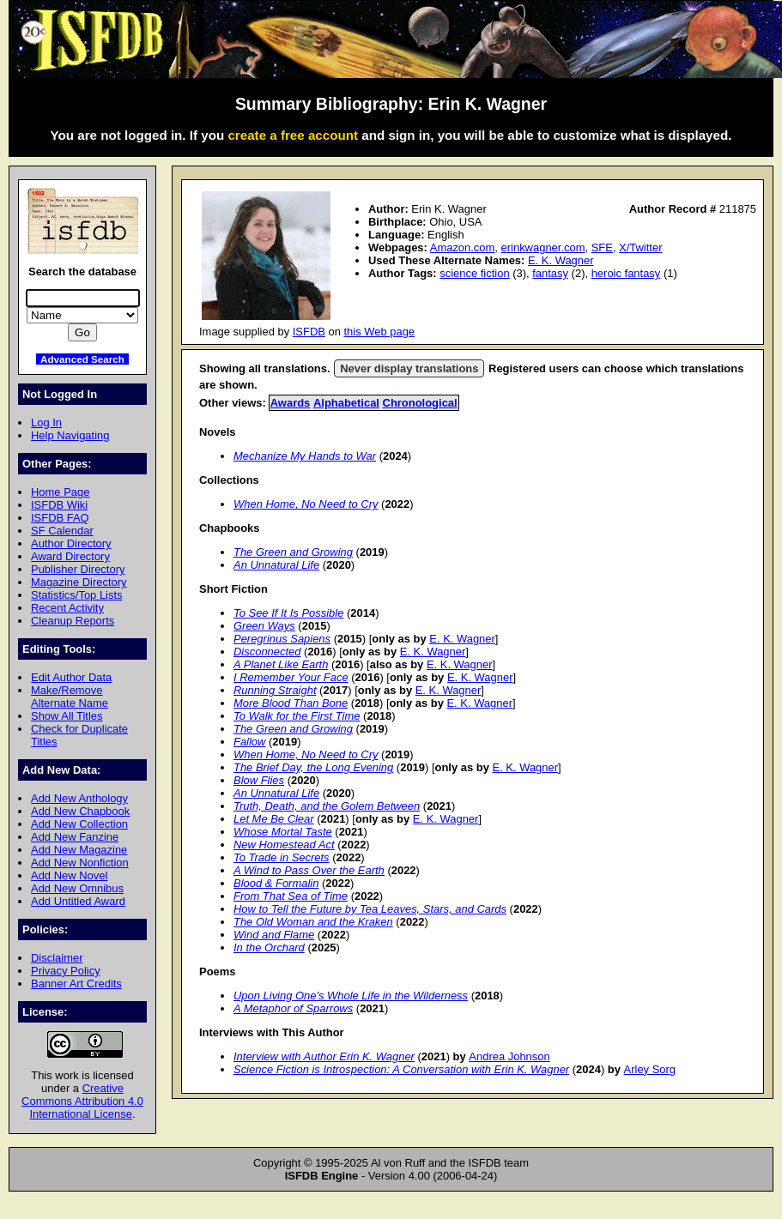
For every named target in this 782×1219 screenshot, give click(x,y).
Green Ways (264, 625)
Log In (46, 422)
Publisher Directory (77, 569)
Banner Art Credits (76, 983)
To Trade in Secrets (281, 857)
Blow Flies (258, 780)
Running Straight (275, 690)
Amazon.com (462, 247)
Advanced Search (82, 359)
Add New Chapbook (80, 811)
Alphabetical (346, 402)
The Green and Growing (293, 552)
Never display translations (409, 368)
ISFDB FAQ (60, 517)
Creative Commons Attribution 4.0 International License (82, 1101)
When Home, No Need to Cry (305, 504)
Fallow (249, 741)
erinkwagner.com (543, 247)
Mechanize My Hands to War (304, 456)
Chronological (420, 402)
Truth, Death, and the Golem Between (326, 806)
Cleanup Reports (72, 620)
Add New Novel (69, 875)
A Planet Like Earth (280, 664)
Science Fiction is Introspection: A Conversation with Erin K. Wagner (401, 1069)
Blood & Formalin (275, 883)
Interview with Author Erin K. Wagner (324, 1056)
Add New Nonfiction (80, 862)
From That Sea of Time (290, 896)
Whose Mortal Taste (282, 831)
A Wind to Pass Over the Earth (309, 870)
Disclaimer (56, 957)
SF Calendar (62, 530)
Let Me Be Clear (273, 818)
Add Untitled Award (78, 901)
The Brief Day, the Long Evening (313, 767)
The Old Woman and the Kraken (313, 921)
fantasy (550, 273)
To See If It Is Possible (288, 612)
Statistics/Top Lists (77, 594)
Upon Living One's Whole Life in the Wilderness (350, 995)
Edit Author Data (71, 677)
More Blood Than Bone (290, 703)
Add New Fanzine (74, 836)
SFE (602, 247)
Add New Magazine (79, 849)
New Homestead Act (284, 844)
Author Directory (71, 543)
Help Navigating (70, 435)
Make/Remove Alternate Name (69, 696)
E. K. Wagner (561, 260)
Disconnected (266, 651)
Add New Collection (79, 824)
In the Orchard (269, 947)
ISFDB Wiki (59, 504)
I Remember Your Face (291, 677)
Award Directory (70, 556)
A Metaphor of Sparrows (293, 1008)
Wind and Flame (273, 934)
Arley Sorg (650, 1069)
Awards (290, 402)
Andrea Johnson (509, 1056)
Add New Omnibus (77, 888)
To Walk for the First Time (296, 715)
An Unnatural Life (276, 564)
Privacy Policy (65, 970)
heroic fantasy (626, 273)
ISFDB (309, 331)
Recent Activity (67, 607)
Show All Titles (67, 715)
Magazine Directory (79, 582)
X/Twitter (640, 247)
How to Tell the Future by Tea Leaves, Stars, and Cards (369, 908)
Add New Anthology (79, 798)
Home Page (60, 492)
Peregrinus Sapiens (281, 638)
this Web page (379, 331)
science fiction (474, 273)
